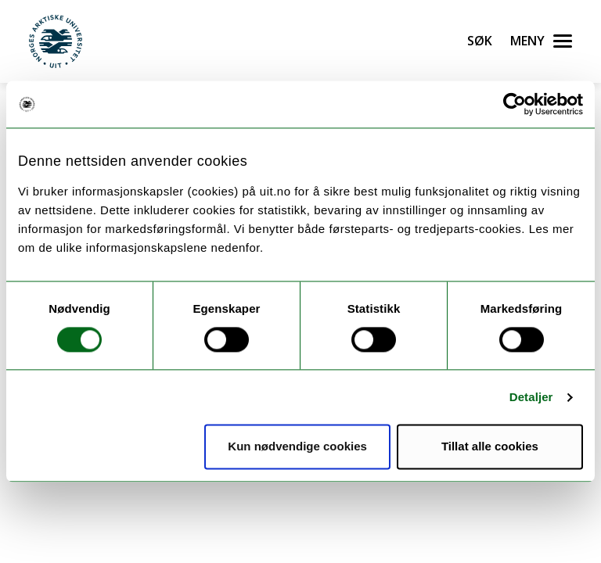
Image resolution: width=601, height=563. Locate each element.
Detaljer (531, 396)
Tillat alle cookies (489, 447)
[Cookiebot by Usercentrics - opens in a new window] (514, 104)
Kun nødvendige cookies (297, 447)
